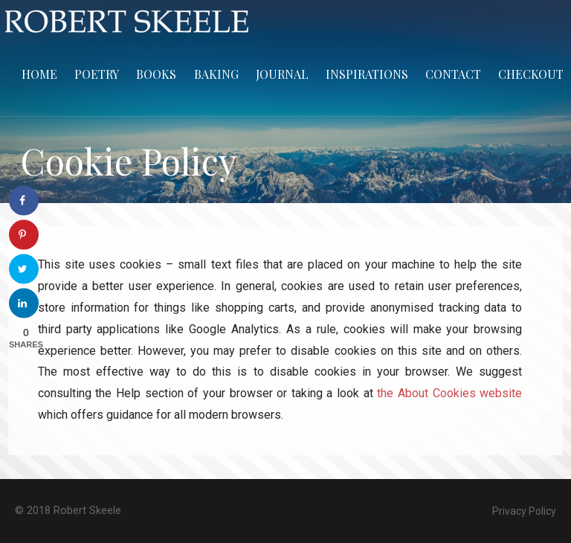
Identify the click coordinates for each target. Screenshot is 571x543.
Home (39, 74)
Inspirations (367, 74)
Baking (216, 74)
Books (156, 74)
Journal (282, 74)
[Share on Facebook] (24, 201)
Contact (453, 74)
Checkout (531, 74)
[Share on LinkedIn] (24, 303)
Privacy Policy (524, 511)
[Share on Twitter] (24, 269)
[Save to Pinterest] (24, 235)
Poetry (96, 74)
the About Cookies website (449, 393)
